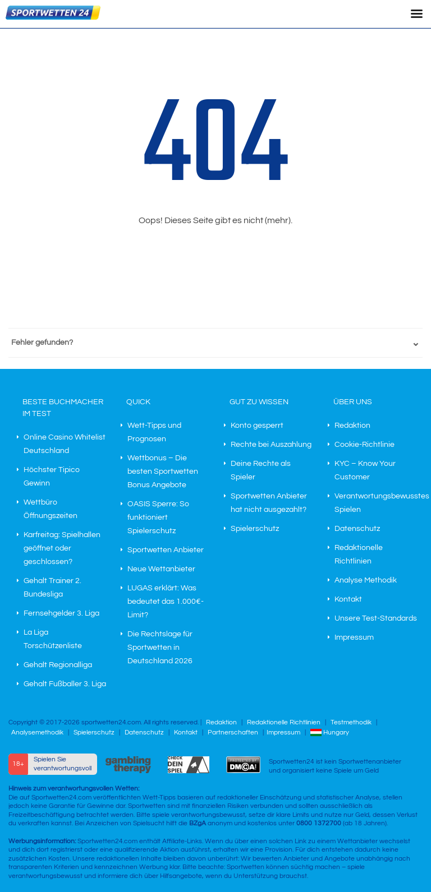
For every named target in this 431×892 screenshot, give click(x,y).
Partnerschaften (233, 732)
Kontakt (348, 599)
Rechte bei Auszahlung (271, 445)
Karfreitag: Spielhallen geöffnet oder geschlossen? (62, 548)
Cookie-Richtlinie (364, 445)
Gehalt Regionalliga (58, 665)
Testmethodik (351, 722)
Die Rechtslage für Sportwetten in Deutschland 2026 (159, 647)
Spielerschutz (255, 529)
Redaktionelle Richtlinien (283, 722)
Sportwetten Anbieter (165, 550)
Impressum (354, 637)
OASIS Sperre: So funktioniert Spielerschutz (158, 517)
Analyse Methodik (365, 580)
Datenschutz (357, 529)
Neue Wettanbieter (161, 569)
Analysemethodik (37, 732)
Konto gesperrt (257, 425)
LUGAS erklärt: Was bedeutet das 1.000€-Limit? (165, 601)
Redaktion (352, 425)
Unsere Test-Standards (375, 618)
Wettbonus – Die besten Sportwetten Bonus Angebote (162, 471)
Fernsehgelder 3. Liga (61, 613)
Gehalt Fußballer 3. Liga (65, 684)
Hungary (329, 732)
